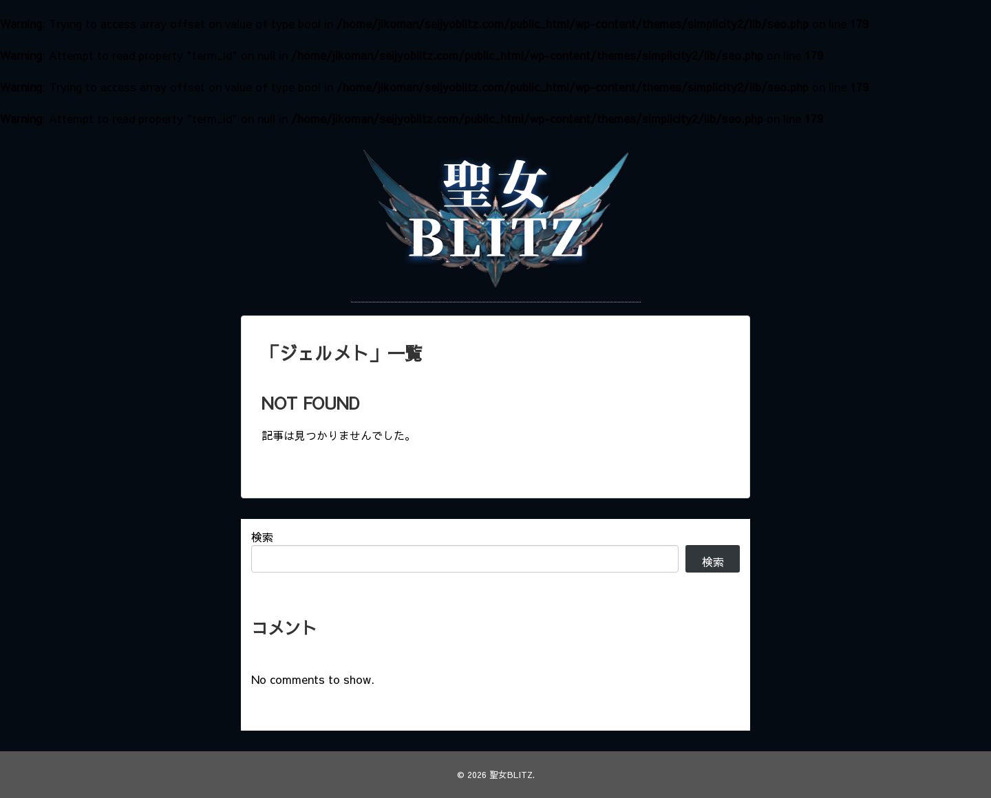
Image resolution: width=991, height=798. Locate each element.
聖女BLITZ (511, 774)
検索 (262, 536)
